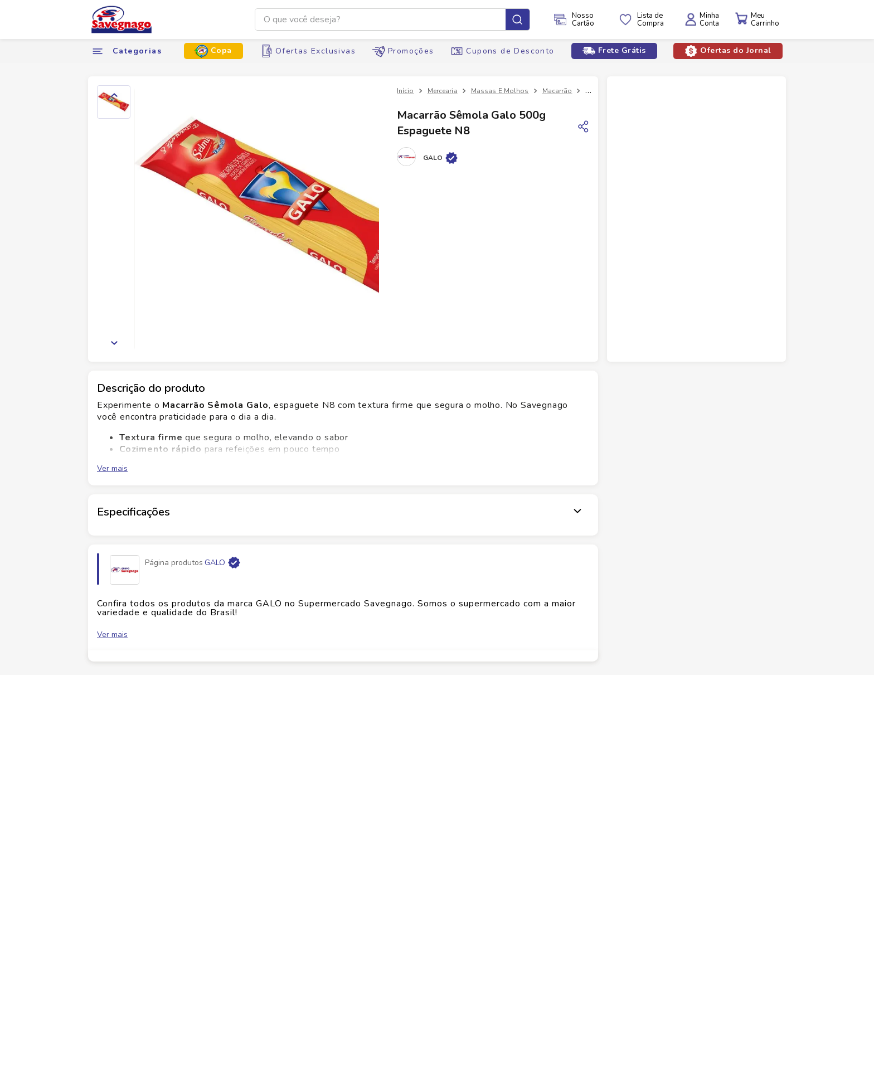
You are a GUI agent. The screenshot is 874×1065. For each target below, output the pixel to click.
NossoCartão (583, 19)
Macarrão (557, 90)
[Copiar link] (584, 126)
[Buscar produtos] (518, 19)
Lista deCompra (650, 19)
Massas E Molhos (500, 90)
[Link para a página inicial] (405, 90)
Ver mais (112, 468)
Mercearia (443, 90)
